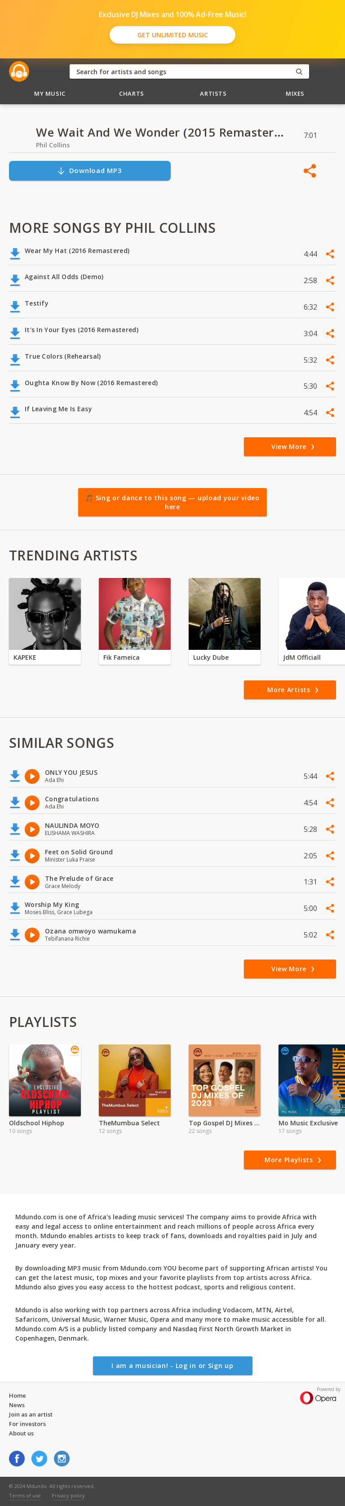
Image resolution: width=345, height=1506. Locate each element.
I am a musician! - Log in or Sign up (172, 1365)
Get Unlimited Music (172, 35)
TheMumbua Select (129, 1123)
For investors (27, 1424)
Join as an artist (31, 1414)
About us (21, 1433)
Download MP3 (89, 170)
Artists (213, 93)
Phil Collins (53, 145)
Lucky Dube (211, 657)
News (17, 1405)
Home (17, 1395)
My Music (50, 93)
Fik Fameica (121, 657)
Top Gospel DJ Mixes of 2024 (225, 1123)
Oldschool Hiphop (36, 1123)
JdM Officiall (302, 657)
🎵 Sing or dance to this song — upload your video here (172, 502)
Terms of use (25, 1495)
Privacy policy (68, 1495)
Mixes (295, 93)
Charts (131, 93)
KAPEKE (24, 657)
